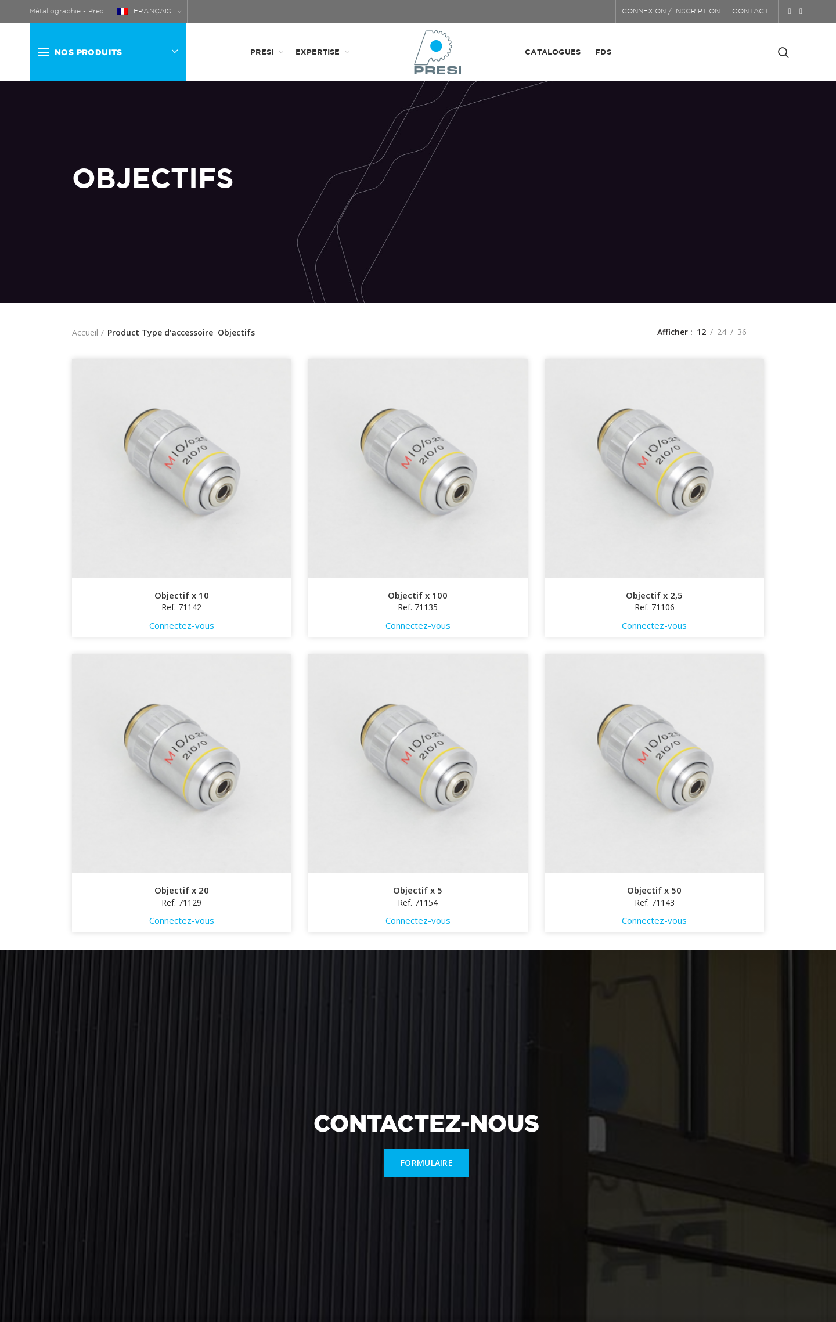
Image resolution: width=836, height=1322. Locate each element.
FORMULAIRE (427, 1162)
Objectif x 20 (181, 890)
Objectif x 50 (654, 890)
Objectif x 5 (417, 890)
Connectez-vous (181, 625)
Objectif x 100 (418, 595)
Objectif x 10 (181, 595)
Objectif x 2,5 (654, 595)
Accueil (85, 332)
